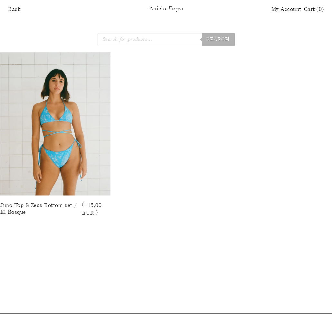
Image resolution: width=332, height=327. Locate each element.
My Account (286, 9)
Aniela (166, 9)
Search (218, 39)
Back (14, 9)
